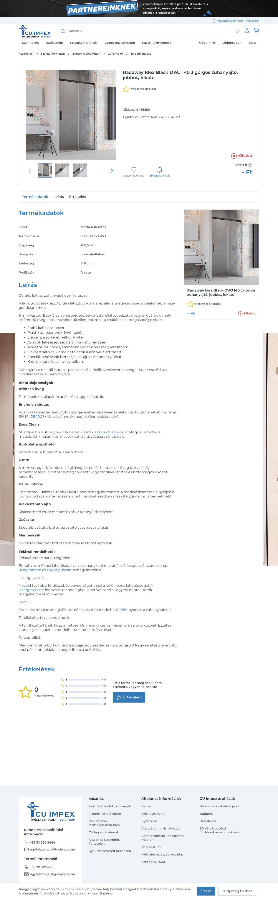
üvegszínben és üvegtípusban (45, 570)
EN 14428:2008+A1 (34, 417)
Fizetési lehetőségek (105, 814)
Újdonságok (232, 43)
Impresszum (151, 847)
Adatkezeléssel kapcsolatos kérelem (162, 838)
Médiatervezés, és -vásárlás (162, 854)
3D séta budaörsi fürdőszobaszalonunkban (219, 830)
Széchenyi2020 (153, 862)
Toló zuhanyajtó (141, 53)
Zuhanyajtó (115, 53)
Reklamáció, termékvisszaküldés (104, 823)
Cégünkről (207, 43)
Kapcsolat (252, 20)
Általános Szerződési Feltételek (105, 842)
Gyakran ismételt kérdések (110, 851)
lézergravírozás (31, 590)
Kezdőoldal (26, 53)
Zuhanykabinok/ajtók (86, 53)
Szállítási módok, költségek (110, 806)
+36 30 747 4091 (39, 867)
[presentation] (111, 171)
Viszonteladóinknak (230, 20)
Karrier (146, 806)
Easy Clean (108, 432)
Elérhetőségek (152, 814)
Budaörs (206, 814)
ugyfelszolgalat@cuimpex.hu (49, 849)
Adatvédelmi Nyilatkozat (160, 828)
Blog (252, 43)
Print (123, 610)
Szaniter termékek (53, 53)
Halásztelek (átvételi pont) (220, 806)
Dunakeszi (208, 821)
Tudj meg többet (237, 891)
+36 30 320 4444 (39, 842)
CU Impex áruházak (104, 832)
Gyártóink (149, 821)
